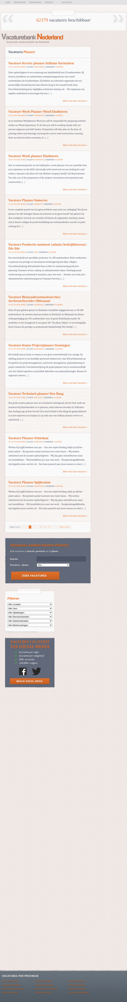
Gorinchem (39, 67)
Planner (59, 67)
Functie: (14, 559)
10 (41, 527)
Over (8, 2)
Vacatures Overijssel (76, 989)
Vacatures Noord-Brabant (13, 989)
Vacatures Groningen (44, 985)
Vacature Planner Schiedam (28, 438)
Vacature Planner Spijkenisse (29, 482)
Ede (35, 252)
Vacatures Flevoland (44, 981)
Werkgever (35, 2)
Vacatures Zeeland (43, 992)
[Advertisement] (30, 714)
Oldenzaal (38, 305)
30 (49, 527)
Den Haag (38, 397)
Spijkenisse (39, 486)
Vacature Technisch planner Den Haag (36, 394)
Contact (48, 2)
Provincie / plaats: (19, 565)
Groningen (38, 349)
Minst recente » (65, 527)
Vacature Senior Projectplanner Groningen (39, 345)
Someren (38, 204)
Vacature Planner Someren (27, 200)
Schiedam (38, 442)
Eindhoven (39, 115)
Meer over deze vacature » (75, 100)
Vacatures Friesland (76, 981)
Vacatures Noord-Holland (46, 989)
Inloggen (67, 2)
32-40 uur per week (16, 67)
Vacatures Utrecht (10, 992)
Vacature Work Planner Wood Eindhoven (37, 112)
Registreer (20, 2)
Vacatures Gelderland (11, 985)
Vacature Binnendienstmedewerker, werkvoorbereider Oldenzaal (34, 299)
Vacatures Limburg (76, 985)
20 (45, 527)
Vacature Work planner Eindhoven (33, 156)
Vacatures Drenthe (10, 981)
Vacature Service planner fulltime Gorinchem (41, 63)
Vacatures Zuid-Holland (78, 992)
